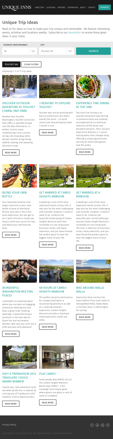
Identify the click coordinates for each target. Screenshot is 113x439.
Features (62, 7)
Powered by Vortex (63, 433)
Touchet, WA (47, 51)
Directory (39, 7)
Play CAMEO (47, 374)
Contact (91, 7)
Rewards (104, 7)
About (83, 7)
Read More (11, 152)
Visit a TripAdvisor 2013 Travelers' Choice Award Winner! (19, 377)
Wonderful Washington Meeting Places (17, 291)
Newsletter (75, 32)
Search (93, 51)
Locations (50, 7)
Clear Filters (31, 64)
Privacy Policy (9, 424)
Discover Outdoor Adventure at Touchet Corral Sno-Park (18, 107)
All (5, 51)
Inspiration (73, 7)
